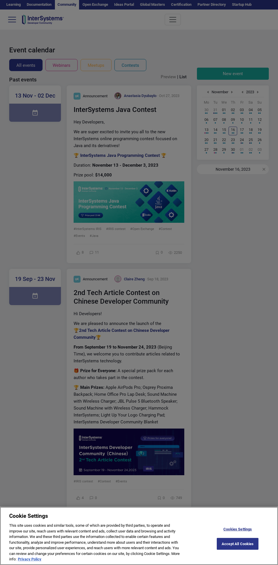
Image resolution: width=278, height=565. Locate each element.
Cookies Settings (237, 535)
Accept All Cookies (238, 550)
